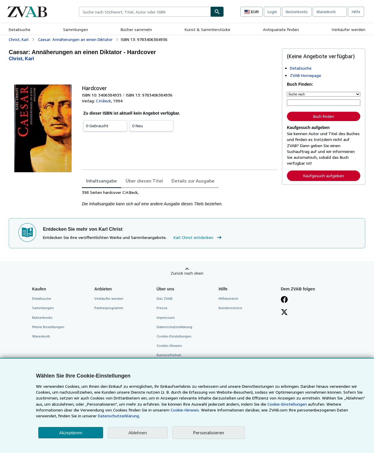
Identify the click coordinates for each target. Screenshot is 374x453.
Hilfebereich (228, 298)
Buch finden (323, 116)
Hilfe (356, 11)
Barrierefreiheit (169, 355)
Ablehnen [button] (138, 432)
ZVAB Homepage (305, 75)
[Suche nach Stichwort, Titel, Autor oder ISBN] (323, 102)
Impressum (166, 317)
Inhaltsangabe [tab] (101, 181)
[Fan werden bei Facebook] (284, 300)
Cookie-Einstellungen (287, 404)
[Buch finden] (217, 12)
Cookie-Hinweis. (185, 409)
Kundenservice (230, 308)
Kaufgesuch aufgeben (323, 175)
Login (272, 11)
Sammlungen (75, 29)
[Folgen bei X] (284, 312)
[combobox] (144, 12)
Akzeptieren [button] (70, 432)
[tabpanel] (179, 198)
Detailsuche (19, 29)
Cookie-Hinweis (169, 345)
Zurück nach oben (187, 273)
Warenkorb (41, 336)
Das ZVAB (165, 298)
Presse (162, 308)
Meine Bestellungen (48, 327)
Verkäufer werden (348, 29)
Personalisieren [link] (208, 432)
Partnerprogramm (108, 308)
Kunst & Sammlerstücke (207, 29)
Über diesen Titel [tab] (144, 181)
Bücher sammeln (136, 29)
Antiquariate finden (281, 29)
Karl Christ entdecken (198, 237)
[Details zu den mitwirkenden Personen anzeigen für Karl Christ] (21, 58)
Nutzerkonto (297, 11)
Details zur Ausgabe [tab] (193, 181)
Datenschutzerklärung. (119, 415)
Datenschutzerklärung (174, 327)
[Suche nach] (323, 94)
